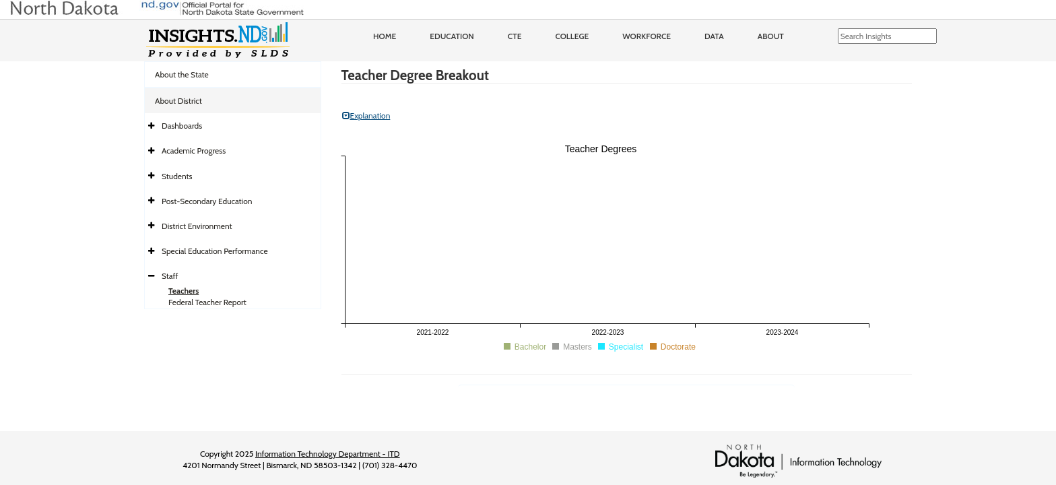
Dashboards (182, 126)
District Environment (197, 226)
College (572, 36)
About (771, 36)
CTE (515, 36)
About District (178, 101)
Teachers (183, 291)
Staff (170, 276)
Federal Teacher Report (207, 302)
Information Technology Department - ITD (327, 454)
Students (177, 176)
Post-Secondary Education (207, 201)
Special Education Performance (215, 251)
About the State (182, 74)
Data (714, 36)
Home (384, 36)
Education (452, 36)
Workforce (646, 36)
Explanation (366, 115)
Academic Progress (194, 151)
